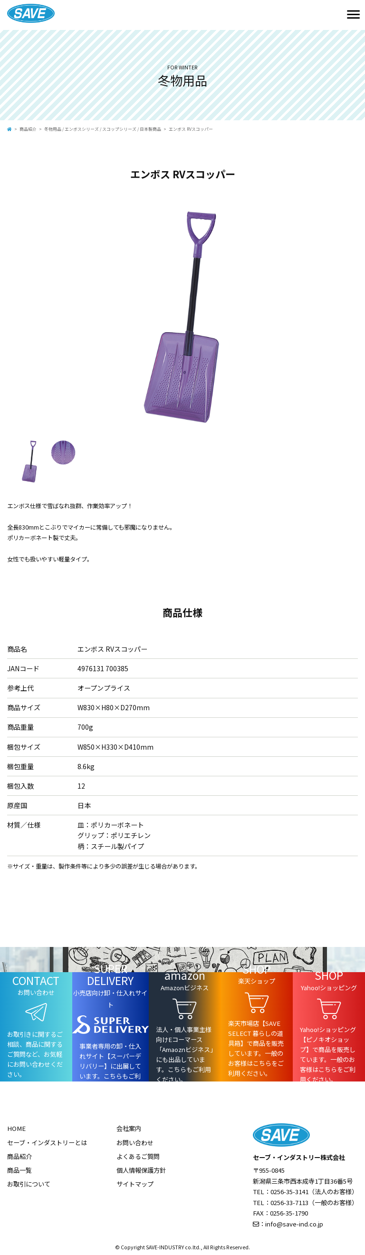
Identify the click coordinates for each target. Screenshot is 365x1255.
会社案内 (128, 1128)
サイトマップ (135, 1183)
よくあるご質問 (138, 1156)
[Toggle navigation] (353, 15)
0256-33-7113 (289, 1202)
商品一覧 (19, 1170)
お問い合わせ (135, 1142)
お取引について (28, 1183)
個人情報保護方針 (141, 1170)
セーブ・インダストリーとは (47, 1142)
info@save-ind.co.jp (294, 1223)
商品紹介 (28, 129)
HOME (16, 1128)
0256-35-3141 (289, 1191)
